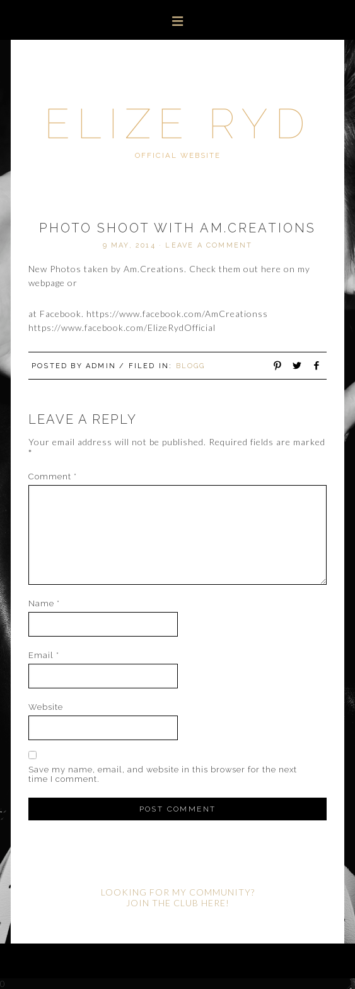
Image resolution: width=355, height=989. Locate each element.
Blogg (191, 366)
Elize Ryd (177, 123)
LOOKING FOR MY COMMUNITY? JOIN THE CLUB (178, 897)
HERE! (215, 902)
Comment (52, 476)
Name (44, 603)
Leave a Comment (208, 245)
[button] (177, 20)
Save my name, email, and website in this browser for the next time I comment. (162, 774)
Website (45, 707)
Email (43, 655)
